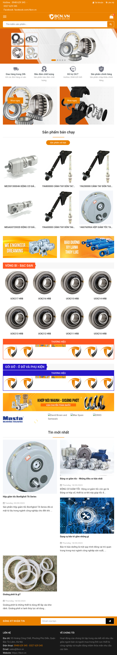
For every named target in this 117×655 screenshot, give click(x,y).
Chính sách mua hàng (13, 621)
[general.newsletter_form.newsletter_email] (73, 573)
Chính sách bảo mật (12, 639)
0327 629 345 (10, 6)
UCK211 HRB (72, 342)
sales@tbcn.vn (16, 601)
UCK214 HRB (100, 307)
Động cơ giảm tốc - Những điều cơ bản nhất (81, 494)
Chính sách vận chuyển (14, 628)
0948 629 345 (18, 2)
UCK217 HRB (17, 307)
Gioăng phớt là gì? (69, 546)
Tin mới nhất (58, 453)
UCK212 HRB (44, 342)
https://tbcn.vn (19, 604)
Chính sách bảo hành (13, 635)
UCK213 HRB (17, 342)
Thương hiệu (58, 350)
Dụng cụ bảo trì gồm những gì (17, 546)
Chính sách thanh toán (14, 624)
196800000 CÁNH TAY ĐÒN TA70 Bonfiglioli (63, 186)
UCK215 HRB (72, 307)
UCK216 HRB (44, 307)
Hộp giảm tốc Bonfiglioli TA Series (19, 494)
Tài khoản (98, 2)
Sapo (80, 652)
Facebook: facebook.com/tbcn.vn (20, 10)
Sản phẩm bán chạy (58, 132)
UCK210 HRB (100, 342)
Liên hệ (110, 2)
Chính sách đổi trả (12, 632)
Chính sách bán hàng (13, 617)
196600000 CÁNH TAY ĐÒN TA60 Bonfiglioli (63, 227)
